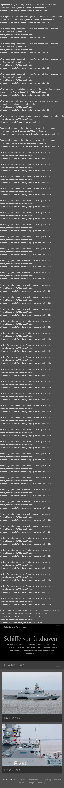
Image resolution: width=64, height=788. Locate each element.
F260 (21, 664)
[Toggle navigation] (58, 627)
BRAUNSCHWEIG (12, 718)
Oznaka (12, 664)
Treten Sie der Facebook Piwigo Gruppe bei (38, 779)
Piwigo (16, 779)
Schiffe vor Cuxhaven (15, 627)
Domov (4, 665)
